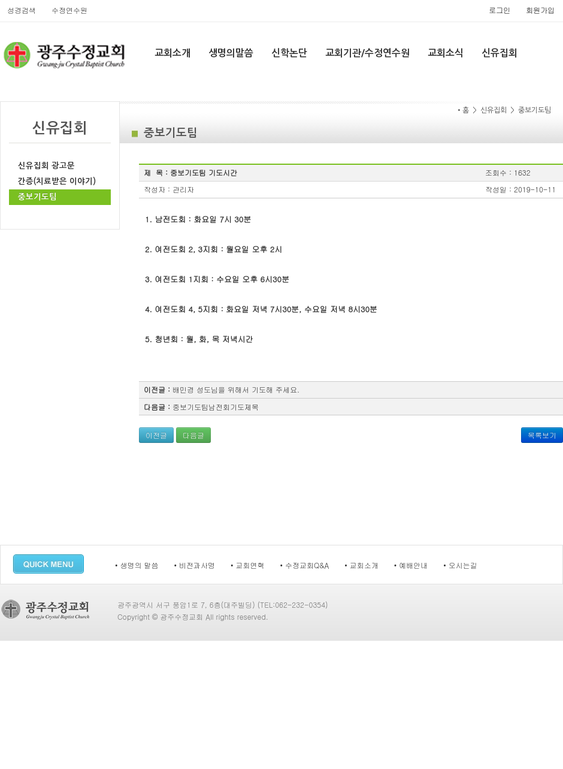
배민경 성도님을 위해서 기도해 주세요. (235, 389)
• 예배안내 (411, 565)
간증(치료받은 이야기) (57, 181)
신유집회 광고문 (46, 166)
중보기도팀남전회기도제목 (215, 407)
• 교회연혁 (248, 565)
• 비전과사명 (195, 565)
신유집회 (499, 53)
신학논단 (289, 53)
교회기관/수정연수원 (367, 53)
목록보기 (542, 435)
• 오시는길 (460, 565)
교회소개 (172, 53)
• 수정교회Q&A (304, 565)
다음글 (193, 435)
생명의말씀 (230, 53)
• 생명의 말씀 (137, 565)
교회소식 (446, 53)
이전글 (156, 435)
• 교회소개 (361, 565)
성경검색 (21, 10)
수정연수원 (69, 10)
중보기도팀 (37, 197)
